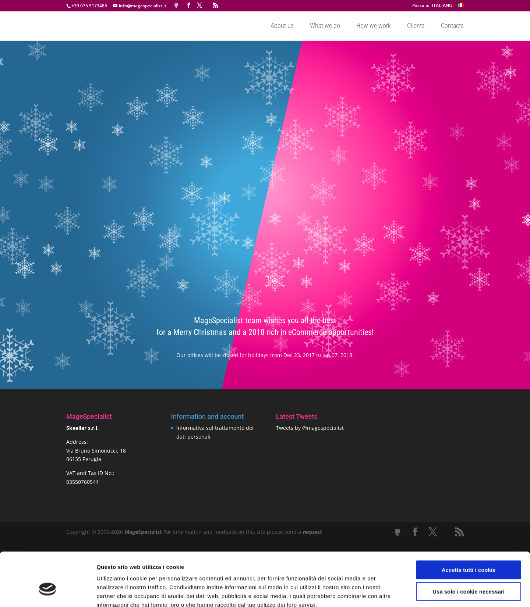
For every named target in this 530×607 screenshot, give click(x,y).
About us (282, 26)
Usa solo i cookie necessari (468, 549)
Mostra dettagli (387, 592)
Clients (416, 26)
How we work (373, 26)
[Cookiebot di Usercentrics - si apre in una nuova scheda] (47, 592)
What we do (325, 26)
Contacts (452, 26)
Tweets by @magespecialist (310, 427)
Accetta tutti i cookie (469, 528)
